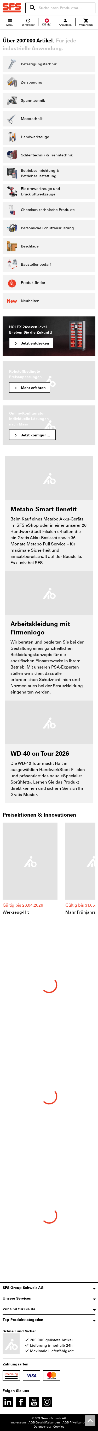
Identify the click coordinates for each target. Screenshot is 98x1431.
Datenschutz (42, 1426)
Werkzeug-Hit (16, 912)
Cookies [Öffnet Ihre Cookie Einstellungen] (58, 1426)
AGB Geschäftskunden (44, 1422)
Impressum (18, 1422)
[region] (49, 871)
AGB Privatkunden (75, 1422)
